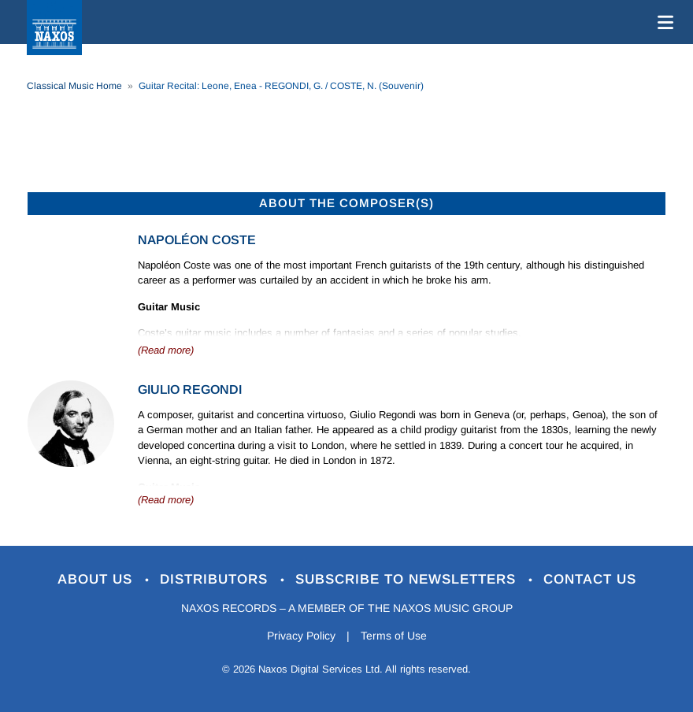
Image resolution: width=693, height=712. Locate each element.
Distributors (216, 579)
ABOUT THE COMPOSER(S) (346, 203)
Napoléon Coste (197, 240)
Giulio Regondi (190, 389)
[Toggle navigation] (662, 22)
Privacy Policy (301, 635)
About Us (97, 579)
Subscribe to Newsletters (408, 579)
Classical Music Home (74, 85)
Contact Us (589, 579)
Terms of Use (394, 635)
